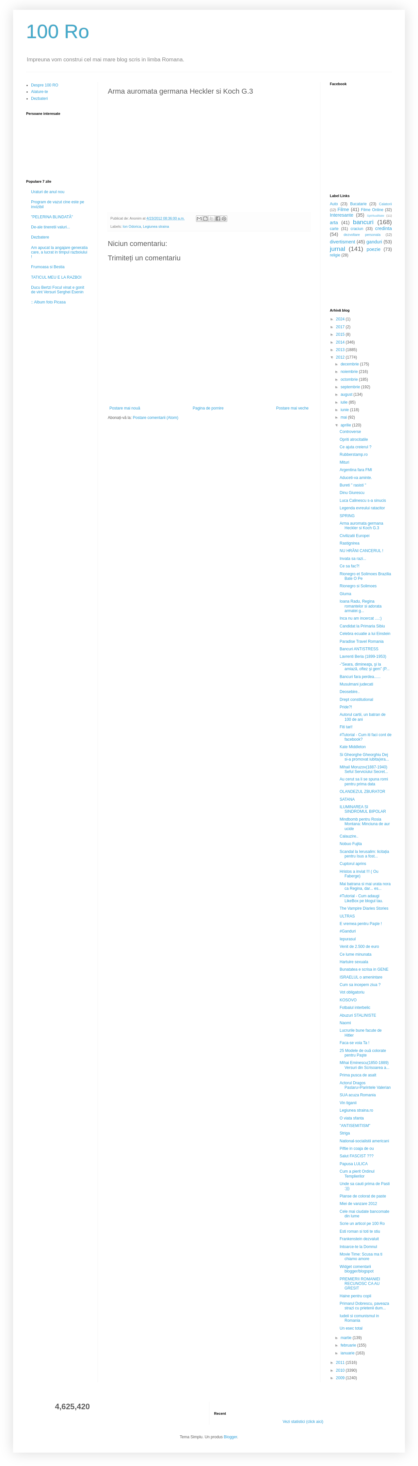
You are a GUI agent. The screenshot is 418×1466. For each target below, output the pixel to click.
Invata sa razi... (353, 558)
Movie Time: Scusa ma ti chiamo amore (361, 1256)
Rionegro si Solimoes (358, 586)
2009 (341, 1378)
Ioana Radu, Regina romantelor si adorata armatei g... (360, 606)
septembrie (351, 387)
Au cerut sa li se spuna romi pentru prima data (364, 781)
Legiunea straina (156, 226)
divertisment (342, 241)
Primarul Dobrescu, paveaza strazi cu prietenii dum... (364, 1305)
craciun (356, 228)
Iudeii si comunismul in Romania (359, 1318)
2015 (341, 334)
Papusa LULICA (354, 1164)
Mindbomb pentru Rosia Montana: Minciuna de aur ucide (365, 824)
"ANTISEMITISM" (355, 1125)
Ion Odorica (132, 226)
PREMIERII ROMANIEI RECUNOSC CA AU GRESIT (360, 1284)
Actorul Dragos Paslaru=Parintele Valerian (365, 1085)
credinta (383, 228)
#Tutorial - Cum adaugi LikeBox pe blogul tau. (361, 898)
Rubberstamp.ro (354, 454)
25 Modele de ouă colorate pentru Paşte (363, 1052)
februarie (349, 1345)
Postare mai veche (292, 408)
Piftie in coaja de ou (357, 1148)
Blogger (230, 1437)
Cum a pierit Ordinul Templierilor (357, 1173)
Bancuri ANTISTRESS (359, 649)
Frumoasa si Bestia (48, 267)
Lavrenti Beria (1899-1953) (363, 656)
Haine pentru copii (355, 1296)
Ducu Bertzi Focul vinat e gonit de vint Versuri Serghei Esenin (57, 289)
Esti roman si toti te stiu (360, 1231)
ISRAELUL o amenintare (361, 977)
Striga (345, 1133)
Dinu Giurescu (352, 492)
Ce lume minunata (355, 954)
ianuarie (348, 1353)
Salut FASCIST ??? (357, 1156)
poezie (373, 249)
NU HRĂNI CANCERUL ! (361, 550)
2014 (341, 342)
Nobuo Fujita (351, 843)
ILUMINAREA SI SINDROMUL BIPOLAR (363, 809)
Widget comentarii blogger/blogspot (357, 1268)
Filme (343, 209)
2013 (341, 349)
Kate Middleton (353, 747)
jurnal (337, 248)
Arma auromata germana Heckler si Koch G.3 (361, 525)
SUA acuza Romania (358, 1095)
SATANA (347, 799)
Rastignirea (350, 543)
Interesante (341, 215)
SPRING (347, 516)
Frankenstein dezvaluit (359, 1239)
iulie (345, 402)
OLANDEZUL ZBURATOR (362, 791)
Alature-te (39, 91)
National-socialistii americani (364, 1141)
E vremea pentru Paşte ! (361, 923)
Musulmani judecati (356, 684)
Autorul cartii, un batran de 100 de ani (363, 716)
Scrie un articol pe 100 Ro (362, 1223)
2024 (341, 319)
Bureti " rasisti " (353, 485)
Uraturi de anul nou (47, 192)
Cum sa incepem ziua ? (360, 984)
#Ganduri (348, 931)
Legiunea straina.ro (356, 1110)
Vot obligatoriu (352, 992)
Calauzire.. (349, 836)
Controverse (350, 431)
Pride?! (346, 707)
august (347, 394)
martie (347, 1337)
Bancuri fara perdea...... (360, 676)
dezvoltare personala (362, 235)
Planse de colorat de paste (363, 1196)
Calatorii (385, 204)
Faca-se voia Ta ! (354, 1043)
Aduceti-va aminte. (356, 477)
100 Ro (57, 31)
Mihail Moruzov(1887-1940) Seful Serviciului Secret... (364, 769)
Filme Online (372, 210)
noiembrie (350, 371)
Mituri (344, 462)
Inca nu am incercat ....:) (361, 618)
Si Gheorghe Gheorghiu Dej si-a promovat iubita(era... (364, 757)
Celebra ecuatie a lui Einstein (365, 633)
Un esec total (351, 1328)
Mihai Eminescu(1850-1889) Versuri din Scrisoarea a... (364, 1065)
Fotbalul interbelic (355, 1007)
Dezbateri (39, 98)
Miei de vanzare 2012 (358, 1203)
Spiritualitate (375, 215)
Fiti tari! (346, 727)
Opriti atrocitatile (354, 439)
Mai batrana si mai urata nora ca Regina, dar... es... (365, 886)
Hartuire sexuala (354, 962)
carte (334, 228)
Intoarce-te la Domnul (358, 1246)
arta (334, 222)
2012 (341, 357)
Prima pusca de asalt (358, 1075)
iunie (345, 410)
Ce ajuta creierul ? (355, 447)
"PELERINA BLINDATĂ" (52, 217)
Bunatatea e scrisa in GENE (364, 969)
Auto (334, 204)
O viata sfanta (352, 1118)
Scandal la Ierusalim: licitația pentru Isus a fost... (364, 853)
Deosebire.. (350, 691)
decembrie (350, 364)
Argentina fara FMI (356, 470)
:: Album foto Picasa (48, 302)
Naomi (345, 1023)
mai (344, 417)
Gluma (345, 594)
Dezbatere (40, 237)
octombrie (350, 379)
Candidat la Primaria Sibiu (362, 626)
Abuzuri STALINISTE (358, 1015)
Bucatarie (358, 204)
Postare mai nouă (124, 408)
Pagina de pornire (208, 408)
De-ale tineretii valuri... (50, 227)
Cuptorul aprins (353, 863)
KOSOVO (348, 1000)
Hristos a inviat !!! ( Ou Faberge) (359, 873)
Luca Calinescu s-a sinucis (363, 500)
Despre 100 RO (44, 85)
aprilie (346, 425)
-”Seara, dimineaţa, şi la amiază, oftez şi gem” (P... (365, 666)
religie (335, 255)
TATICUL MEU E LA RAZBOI (56, 277)
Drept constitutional (356, 699)
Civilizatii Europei (354, 535)
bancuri (363, 222)
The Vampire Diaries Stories (364, 908)
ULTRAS (347, 916)
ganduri (374, 241)
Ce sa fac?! (350, 566)
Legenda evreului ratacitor (362, 508)
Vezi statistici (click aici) (302, 1421)
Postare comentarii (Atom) (155, 417)
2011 (341, 1362)
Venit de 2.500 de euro (359, 946)
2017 (341, 327)
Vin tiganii (348, 1103)
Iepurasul (348, 939)
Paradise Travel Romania (362, 641)
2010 (341, 1370)
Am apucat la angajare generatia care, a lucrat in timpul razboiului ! (59, 252)
